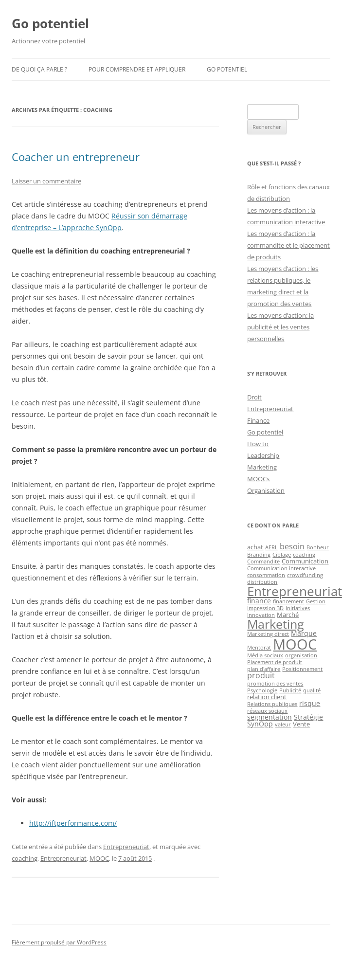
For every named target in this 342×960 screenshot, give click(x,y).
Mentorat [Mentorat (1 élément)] (259, 647)
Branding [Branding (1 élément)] (258, 554)
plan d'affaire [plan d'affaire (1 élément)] (263, 669)
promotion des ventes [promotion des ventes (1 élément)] (275, 683)
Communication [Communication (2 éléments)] (305, 561)
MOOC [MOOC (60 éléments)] (295, 644)
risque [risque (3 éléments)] (309, 703)
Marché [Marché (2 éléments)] (288, 614)
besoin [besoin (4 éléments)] (292, 546)
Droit (254, 397)
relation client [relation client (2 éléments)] (267, 696)
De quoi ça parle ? (39, 69)
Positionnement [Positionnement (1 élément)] (302, 669)
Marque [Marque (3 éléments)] (304, 633)
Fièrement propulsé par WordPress (59, 942)
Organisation (266, 490)
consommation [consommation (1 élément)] (266, 575)
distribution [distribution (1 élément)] (262, 582)
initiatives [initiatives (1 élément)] (298, 608)
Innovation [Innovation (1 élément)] (261, 615)
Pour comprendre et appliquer (137, 69)
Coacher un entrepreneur (76, 156)
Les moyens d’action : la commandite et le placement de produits (288, 245)
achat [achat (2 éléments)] (255, 547)
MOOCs (258, 478)
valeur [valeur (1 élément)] (283, 724)
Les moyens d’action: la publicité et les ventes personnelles (280, 327)
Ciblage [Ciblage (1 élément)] (281, 554)
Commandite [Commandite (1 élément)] (263, 561)
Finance (258, 420)
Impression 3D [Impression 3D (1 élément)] (265, 608)
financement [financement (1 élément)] (288, 601)
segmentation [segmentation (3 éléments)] (269, 717)
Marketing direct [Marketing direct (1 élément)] (268, 634)
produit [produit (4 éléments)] (261, 675)
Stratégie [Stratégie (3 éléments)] (308, 717)
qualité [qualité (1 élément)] (312, 690)
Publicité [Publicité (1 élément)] (290, 690)
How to (258, 443)
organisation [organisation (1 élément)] (301, 655)
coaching (24, 858)
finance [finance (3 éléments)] (259, 600)
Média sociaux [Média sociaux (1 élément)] (265, 655)
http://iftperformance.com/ (73, 823)
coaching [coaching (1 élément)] (304, 554)
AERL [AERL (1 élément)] (271, 547)
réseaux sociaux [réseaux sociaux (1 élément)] (267, 710)
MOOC (99, 858)
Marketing (262, 467)
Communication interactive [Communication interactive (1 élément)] (281, 568)
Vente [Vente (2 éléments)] (301, 724)
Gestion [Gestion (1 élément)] (315, 601)
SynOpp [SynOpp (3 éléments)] (260, 723)
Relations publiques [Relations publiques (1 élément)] (272, 704)
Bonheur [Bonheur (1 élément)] (317, 547)
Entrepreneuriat (126, 846)
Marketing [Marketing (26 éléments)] (275, 624)
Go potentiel (50, 23)
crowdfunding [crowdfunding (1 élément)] (305, 575)
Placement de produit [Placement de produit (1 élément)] (274, 662)
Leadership (263, 455)
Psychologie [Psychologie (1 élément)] (262, 690)
